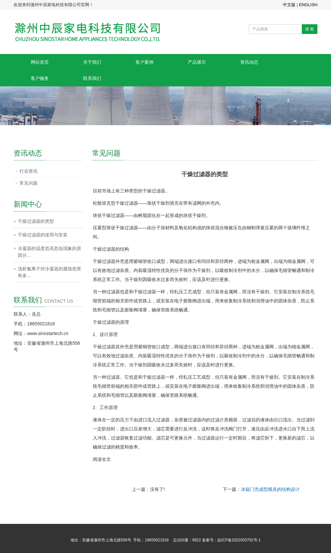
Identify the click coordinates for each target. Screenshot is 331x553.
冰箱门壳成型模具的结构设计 (270, 489)
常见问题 (28, 183)
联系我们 (92, 78)
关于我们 (92, 62)
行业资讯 (28, 171)
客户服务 (40, 78)
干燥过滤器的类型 (36, 221)
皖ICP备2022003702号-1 (239, 540)
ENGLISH (308, 4)
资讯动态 (249, 62)
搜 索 (309, 29)
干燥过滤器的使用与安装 (43, 234)
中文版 (289, 4)
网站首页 (40, 62)
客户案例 (144, 62)
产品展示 (197, 62)
